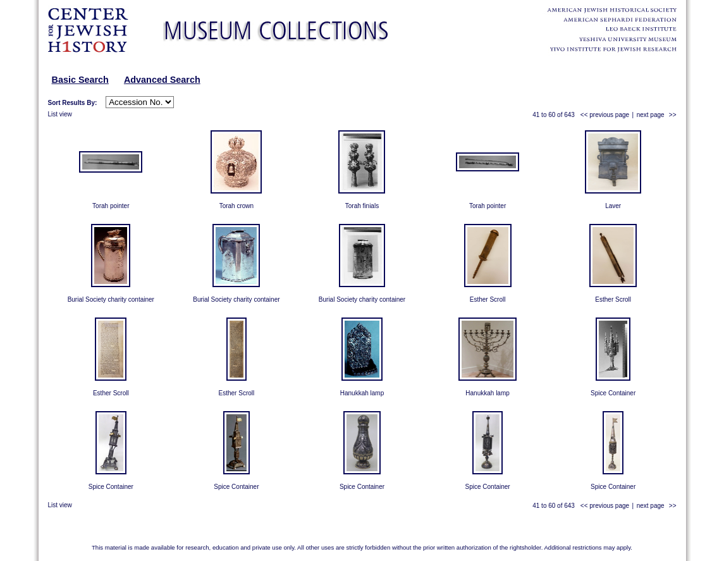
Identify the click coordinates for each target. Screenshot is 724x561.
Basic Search (80, 80)
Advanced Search (162, 80)
